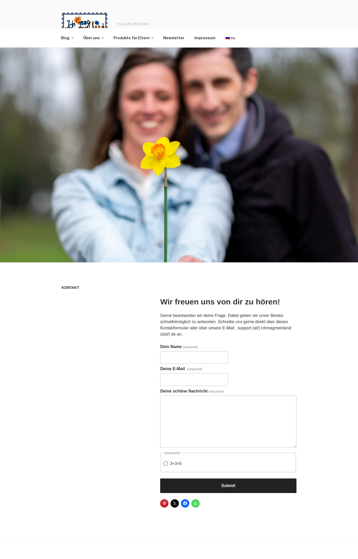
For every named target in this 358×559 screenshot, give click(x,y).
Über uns (94, 38)
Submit (228, 485)
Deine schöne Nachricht (192, 391)
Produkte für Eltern (133, 38)
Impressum (204, 38)
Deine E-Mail (181, 369)
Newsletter (173, 38)
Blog (68, 38)
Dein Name (179, 346)
